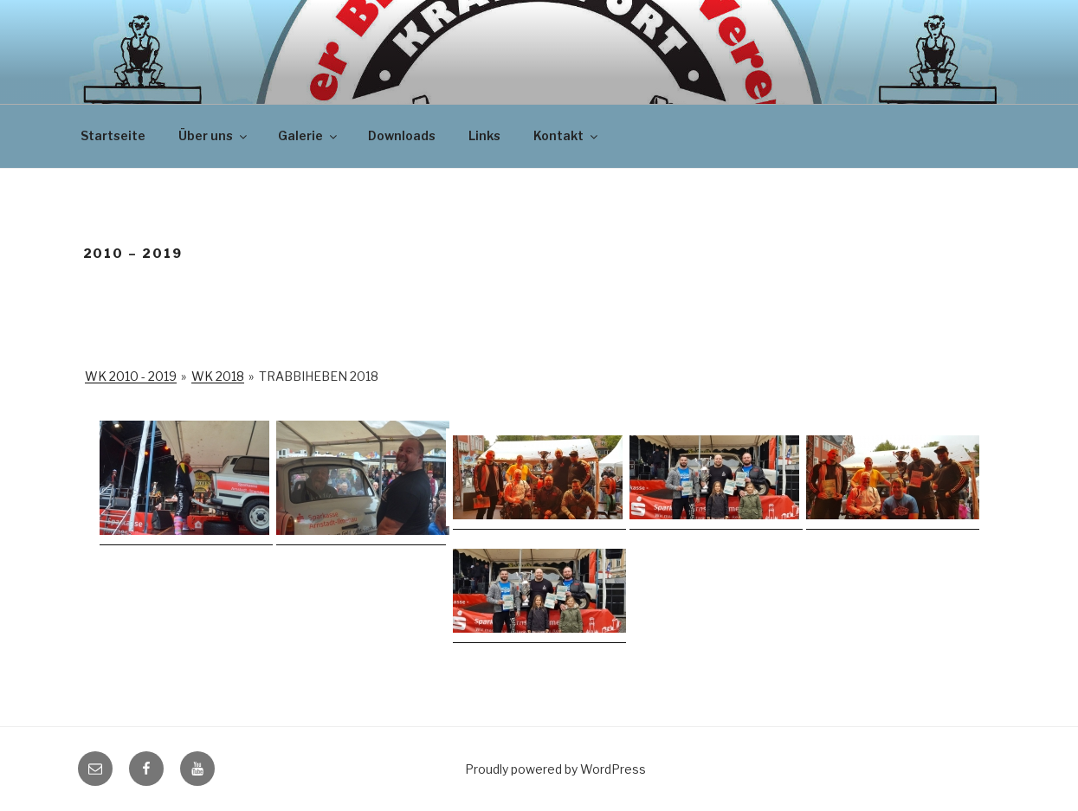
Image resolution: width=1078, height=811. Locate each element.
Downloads (402, 135)
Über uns (213, 135)
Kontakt (566, 135)
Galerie (308, 135)
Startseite (113, 135)
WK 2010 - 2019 (131, 376)
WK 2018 (217, 376)
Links (484, 135)
